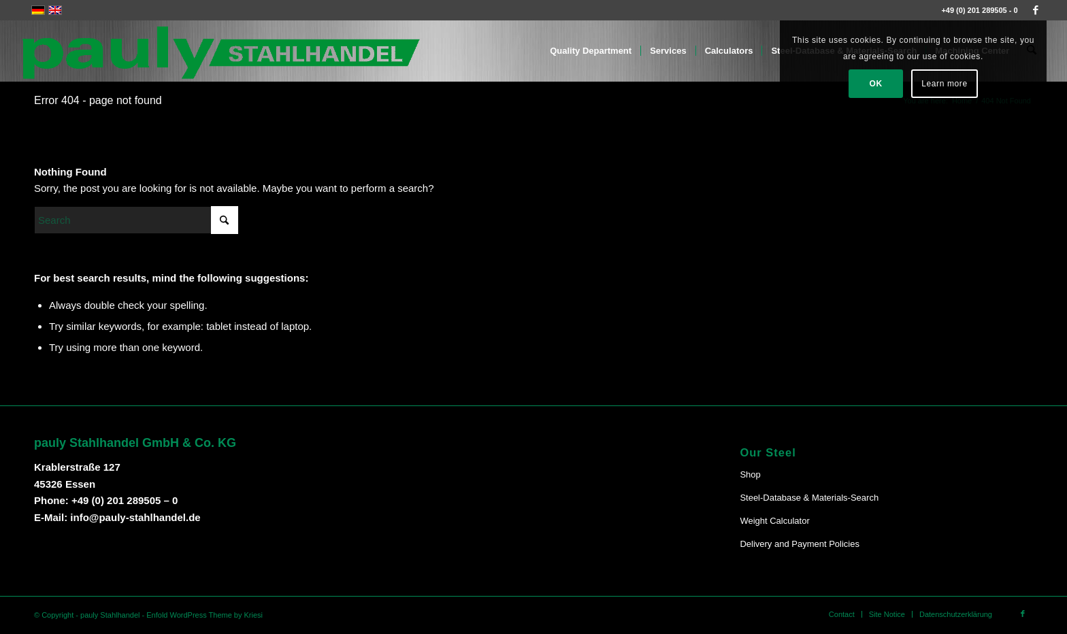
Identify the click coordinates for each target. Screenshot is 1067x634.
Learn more (944, 83)
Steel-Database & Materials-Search (809, 498)
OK (876, 83)
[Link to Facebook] (1035, 10)
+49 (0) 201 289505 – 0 (124, 500)
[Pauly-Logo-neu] (222, 51)
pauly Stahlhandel (109, 615)
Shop (750, 474)
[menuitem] (591, 51)
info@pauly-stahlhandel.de (135, 517)
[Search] (136, 220)
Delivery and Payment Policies (799, 544)
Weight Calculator (774, 521)
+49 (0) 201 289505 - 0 (979, 10)
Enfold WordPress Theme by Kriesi (204, 615)
